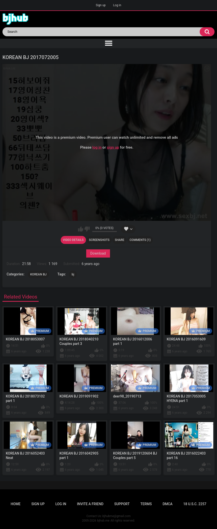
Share (119, 240)
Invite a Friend (90, 504)
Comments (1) (140, 240)
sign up (113, 147)
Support (122, 504)
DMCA (167, 504)
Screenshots (99, 240)
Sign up (101, 5)
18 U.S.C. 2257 (194, 504)
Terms (146, 504)
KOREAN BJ (38, 274)
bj (73, 274)
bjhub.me (103, 520)
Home (16, 504)
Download (98, 253)
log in (97, 147)
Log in (117, 5)
